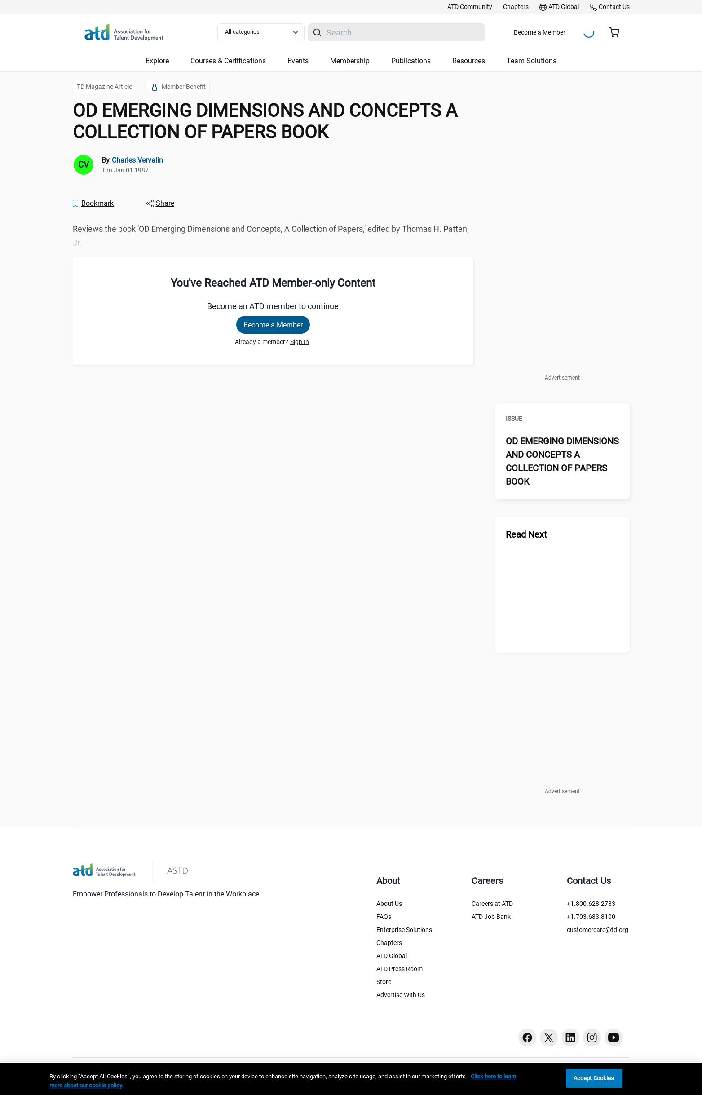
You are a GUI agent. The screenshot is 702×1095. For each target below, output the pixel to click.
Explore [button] (157, 61)
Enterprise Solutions (404, 929)
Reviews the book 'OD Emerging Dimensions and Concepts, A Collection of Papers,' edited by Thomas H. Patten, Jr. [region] (271, 235)
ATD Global (391, 955)
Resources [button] (468, 61)
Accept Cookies (594, 1078)
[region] (351, 1079)
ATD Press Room (399, 968)
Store (383, 981)
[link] (469, 7)
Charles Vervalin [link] (137, 160)
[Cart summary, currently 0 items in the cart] (617, 32)
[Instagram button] (592, 1037)
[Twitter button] (549, 1037)
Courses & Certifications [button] (228, 61)
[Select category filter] (261, 32)
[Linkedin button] (570, 1037)
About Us (389, 903)
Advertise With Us (400, 994)
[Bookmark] (93, 203)
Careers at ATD (492, 903)
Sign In (299, 341)
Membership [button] (350, 61)
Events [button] (298, 61)
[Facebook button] (527, 1037)
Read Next (526, 534)
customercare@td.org (597, 929)
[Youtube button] (614, 1037)
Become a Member (539, 32)
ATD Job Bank (491, 916)
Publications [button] (411, 61)
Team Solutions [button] (531, 61)
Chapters (389, 942)
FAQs (383, 916)
